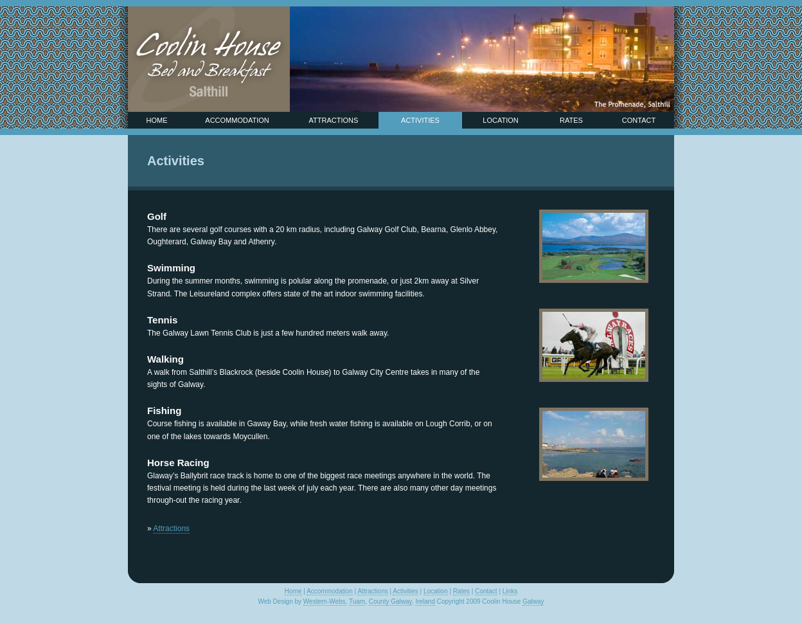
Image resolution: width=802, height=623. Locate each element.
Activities (420, 120)
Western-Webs (324, 601)
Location (500, 120)
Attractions (334, 120)
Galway (533, 601)
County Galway (390, 601)
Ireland (425, 601)
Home (157, 120)
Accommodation (237, 120)
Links (510, 591)
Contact (638, 120)
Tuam (357, 601)
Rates (571, 120)
